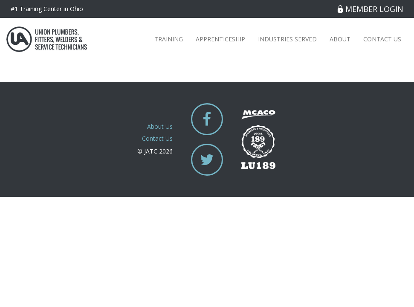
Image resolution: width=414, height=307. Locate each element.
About (340, 39)
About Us (160, 126)
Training (168, 39)
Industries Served (287, 39)
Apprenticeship (220, 39)
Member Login (370, 9)
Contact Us (382, 39)
